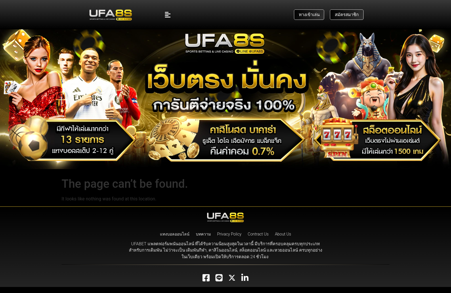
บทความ (203, 240)
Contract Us (258, 240)
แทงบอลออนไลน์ (175, 240)
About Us (283, 240)
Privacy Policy (229, 240)
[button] (167, 15)
